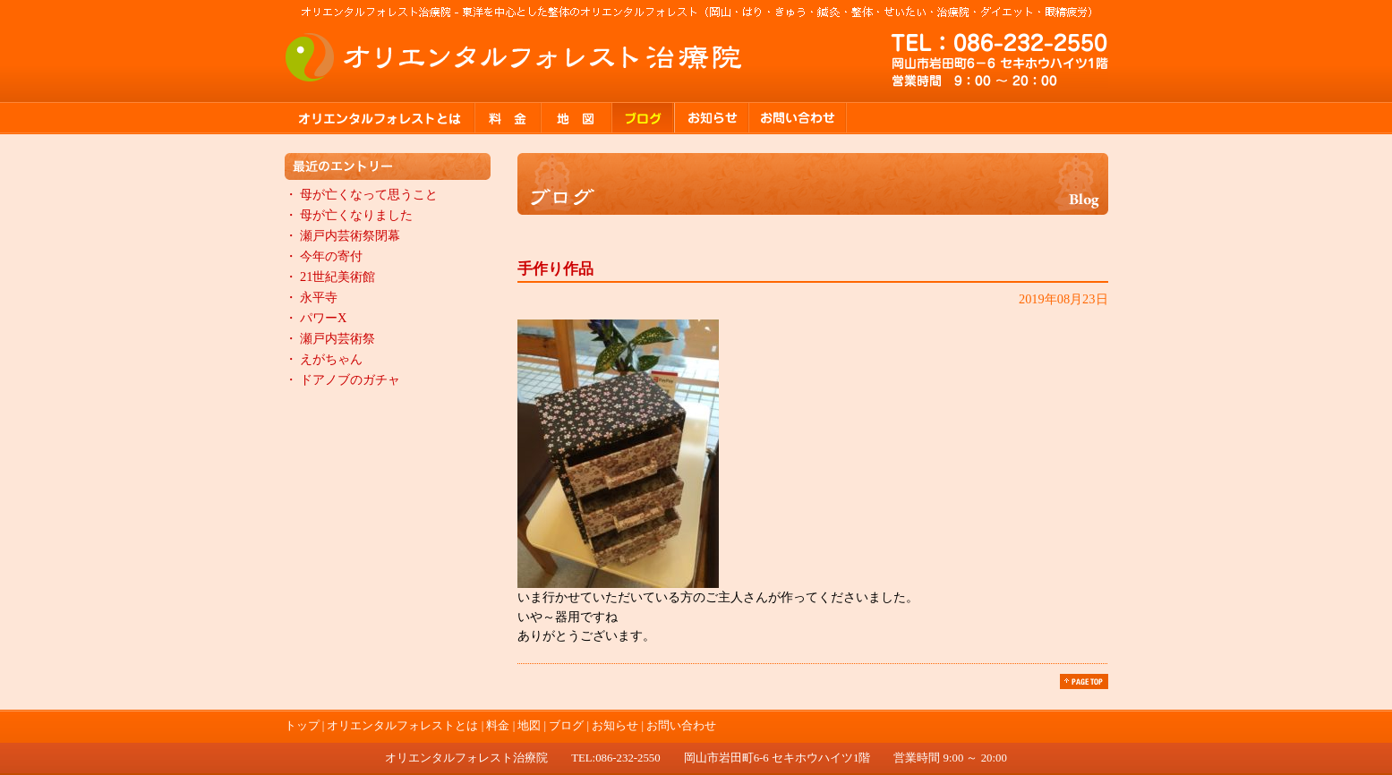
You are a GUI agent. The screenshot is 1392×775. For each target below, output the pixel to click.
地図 (577, 118)
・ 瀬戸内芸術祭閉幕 (343, 235)
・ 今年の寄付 (324, 256)
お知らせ (712, 118)
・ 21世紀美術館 (330, 276)
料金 (508, 118)
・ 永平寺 (311, 297)
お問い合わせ (798, 118)
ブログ (643, 118)
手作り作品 (555, 268)
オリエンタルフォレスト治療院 (515, 57)
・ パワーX (316, 318)
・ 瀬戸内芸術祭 (330, 338)
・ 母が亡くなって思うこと (362, 194)
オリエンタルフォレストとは (380, 118)
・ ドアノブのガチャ (343, 379)
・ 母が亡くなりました (349, 215)
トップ (302, 726)
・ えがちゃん (324, 359)
